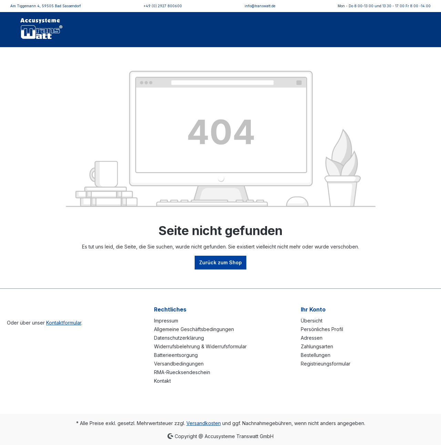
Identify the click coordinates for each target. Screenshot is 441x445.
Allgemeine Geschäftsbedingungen (194, 329)
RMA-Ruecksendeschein (182, 372)
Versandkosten (203, 423)
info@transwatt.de (260, 6)
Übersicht (311, 321)
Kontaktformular (63, 323)
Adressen (311, 338)
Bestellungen (315, 355)
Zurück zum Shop (220, 262)
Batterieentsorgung (176, 355)
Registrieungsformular (325, 364)
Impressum (166, 321)
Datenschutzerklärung (179, 338)
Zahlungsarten (317, 346)
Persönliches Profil (322, 329)
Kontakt (162, 381)
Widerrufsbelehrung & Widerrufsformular (200, 346)
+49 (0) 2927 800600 (162, 6)
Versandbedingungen (179, 364)
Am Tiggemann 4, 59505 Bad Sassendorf (45, 6)
